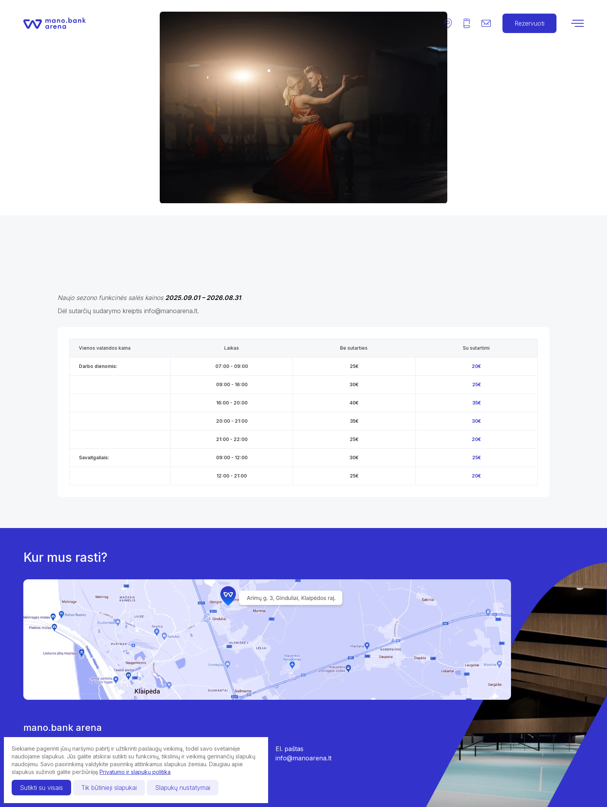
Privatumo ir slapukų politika (135, 772)
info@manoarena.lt (303, 758)
